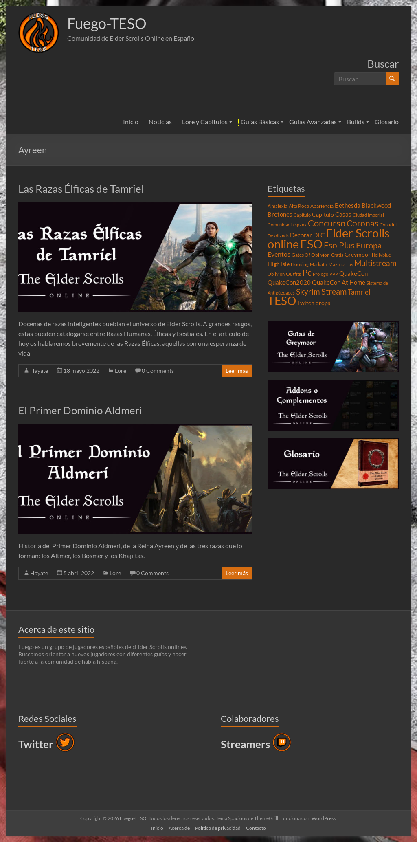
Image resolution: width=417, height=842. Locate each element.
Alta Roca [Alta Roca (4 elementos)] (299, 206)
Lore (120, 370)
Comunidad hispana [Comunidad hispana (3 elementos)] (287, 224)
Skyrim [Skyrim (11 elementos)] (308, 291)
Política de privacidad (218, 828)
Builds (355, 121)
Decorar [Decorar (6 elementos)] (301, 235)
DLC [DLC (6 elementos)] (319, 235)
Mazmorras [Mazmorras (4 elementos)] (340, 264)
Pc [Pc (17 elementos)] (307, 272)
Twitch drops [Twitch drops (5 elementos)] (313, 303)
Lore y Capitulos (205, 121)
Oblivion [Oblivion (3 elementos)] (276, 274)
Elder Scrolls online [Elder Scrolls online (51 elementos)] (329, 238)
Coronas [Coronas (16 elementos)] (362, 223)
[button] (38, 32)
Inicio (130, 121)
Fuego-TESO (107, 24)
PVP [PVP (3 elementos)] (333, 274)
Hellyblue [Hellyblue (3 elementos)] (381, 254)
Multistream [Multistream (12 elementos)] (375, 263)
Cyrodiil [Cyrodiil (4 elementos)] (388, 225)
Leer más (237, 370)
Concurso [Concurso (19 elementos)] (326, 223)
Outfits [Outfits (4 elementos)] (293, 274)
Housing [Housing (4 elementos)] (300, 264)
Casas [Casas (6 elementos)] (343, 214)
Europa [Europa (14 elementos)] (369, 245)
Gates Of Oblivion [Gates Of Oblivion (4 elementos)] (311, 255)
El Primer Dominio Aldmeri (80, 410)
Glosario (387, 121)
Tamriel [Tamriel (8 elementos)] (359, 292)
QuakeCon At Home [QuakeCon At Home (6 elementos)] (338, 282)
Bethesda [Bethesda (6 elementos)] (347, 205)
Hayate (39, 370)
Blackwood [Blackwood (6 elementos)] (376, 205)
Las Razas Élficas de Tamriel (81, 188)
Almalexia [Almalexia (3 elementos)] (278, 206)
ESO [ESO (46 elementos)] (311, 244)
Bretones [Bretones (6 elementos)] (280, 214)
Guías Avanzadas (313, 121)
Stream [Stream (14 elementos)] (334, 291)
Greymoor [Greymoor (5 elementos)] (358, 254)
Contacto (256, 828)
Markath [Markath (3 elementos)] (318, 264)
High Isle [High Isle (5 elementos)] (279, 264)
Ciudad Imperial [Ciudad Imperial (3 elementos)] (368, 215)
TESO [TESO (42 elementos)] (282, 301)
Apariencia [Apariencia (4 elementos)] (322, 206)
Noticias (160, 121)
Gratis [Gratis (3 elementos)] (337, 254)
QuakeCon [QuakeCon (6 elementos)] (353, 273)
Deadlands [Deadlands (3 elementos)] (278, 235)
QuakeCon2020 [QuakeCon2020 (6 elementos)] (289, 282)
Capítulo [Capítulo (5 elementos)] (323, 214)
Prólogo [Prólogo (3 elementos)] (320, 274)
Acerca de (179, 828)
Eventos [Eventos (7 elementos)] (279, 254)
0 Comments (158, 370)
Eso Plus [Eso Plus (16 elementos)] (339, 245)
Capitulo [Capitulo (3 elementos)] (302, 215)
